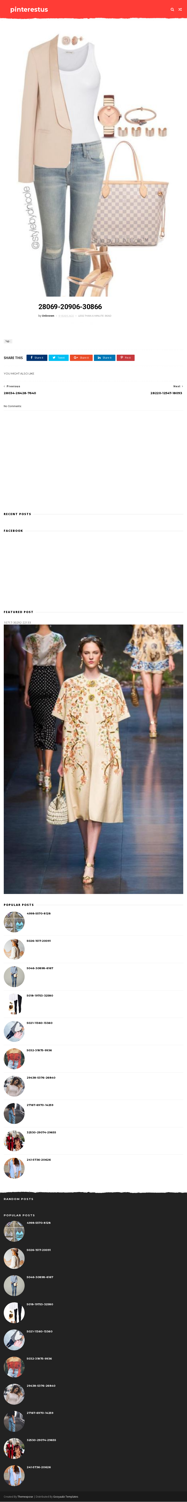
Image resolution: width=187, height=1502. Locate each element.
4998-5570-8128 (39, 913)
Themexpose (25, 1497)
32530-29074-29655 (41, 1132)
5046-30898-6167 (40, 968)
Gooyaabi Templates (65, 1497)
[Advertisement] (93, 490)
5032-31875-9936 (39, 1050)
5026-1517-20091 (39, 941)
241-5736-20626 (39, 1160)
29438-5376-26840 (41, 1078)
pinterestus (29, 9)
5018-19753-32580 (40, 996)
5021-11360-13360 (40, 1023)
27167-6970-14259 (40, 1105)
